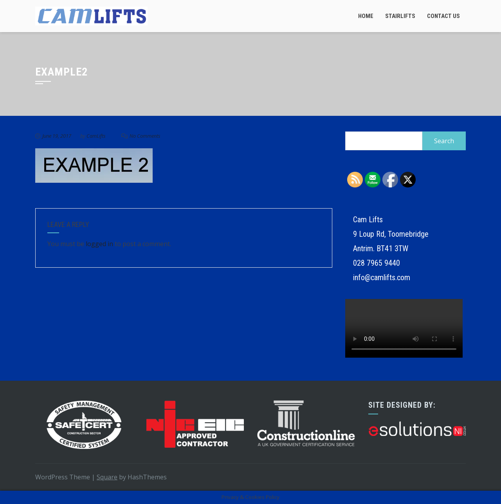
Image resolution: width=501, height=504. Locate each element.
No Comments (145, 135)
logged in (99, 243)
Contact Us (443, 16)
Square (107, 477)
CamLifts (96, 135)
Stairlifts (400, 16)
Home (365, 16)
